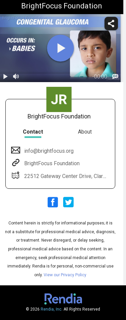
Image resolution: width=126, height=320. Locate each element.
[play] (60, 48)
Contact (33, 132)
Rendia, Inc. (51, 309)
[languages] (115, 76)
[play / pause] (5, 76)
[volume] (16, 76)
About (85, 132)
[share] (111, 23)
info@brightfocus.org (48, 151)
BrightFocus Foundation (51, 163)
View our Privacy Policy (65, 275)
